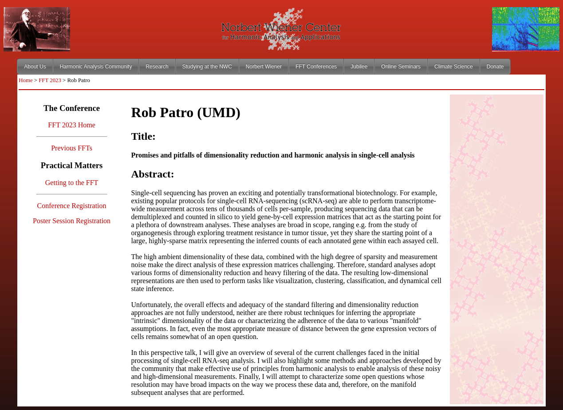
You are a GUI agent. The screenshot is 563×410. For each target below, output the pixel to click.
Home (25, 80)
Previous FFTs (71, 148)
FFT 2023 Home (71, 125)
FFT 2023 (50, 80)
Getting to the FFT (71, 182)
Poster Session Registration (71, 221)
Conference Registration (71, 205)
